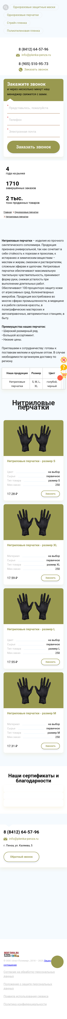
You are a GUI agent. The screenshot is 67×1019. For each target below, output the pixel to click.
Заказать (50, 493)
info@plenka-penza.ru (36, 55)
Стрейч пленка (17, 23)
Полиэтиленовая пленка (23, 30)
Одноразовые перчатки (23, 15)
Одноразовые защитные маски (34, 7)
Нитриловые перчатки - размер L (31, 629)
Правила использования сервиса (26, 996)
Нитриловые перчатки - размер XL (32, 545)
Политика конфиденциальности (25, 1004)
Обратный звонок (21, 856)
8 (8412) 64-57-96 (33, 49)
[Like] (64, 362)
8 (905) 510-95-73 (33, 64)
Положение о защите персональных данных (28, 986)
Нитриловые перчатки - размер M (31, 713)
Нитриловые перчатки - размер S (31, 461)
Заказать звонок (36, 69)
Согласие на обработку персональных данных (29, 974)
